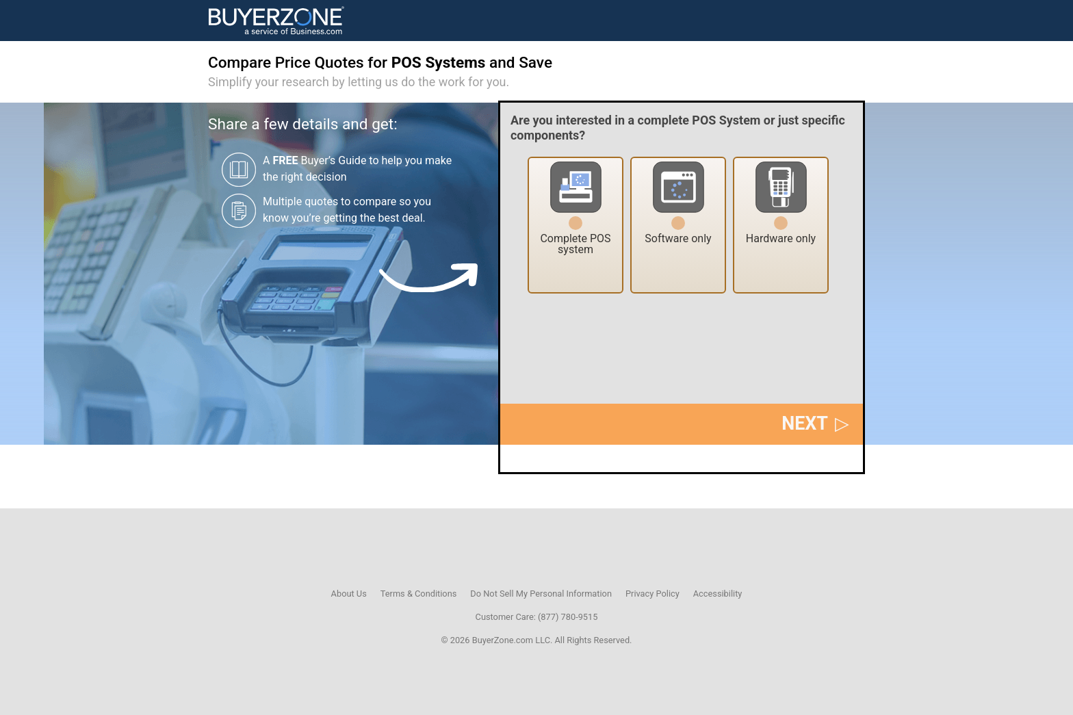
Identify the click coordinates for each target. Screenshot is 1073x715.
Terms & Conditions (418, 593)
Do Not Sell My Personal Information (541, 593)
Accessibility (717, 593)
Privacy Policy (652, 593)
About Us (349, 593)
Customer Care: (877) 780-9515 (537, 617)
